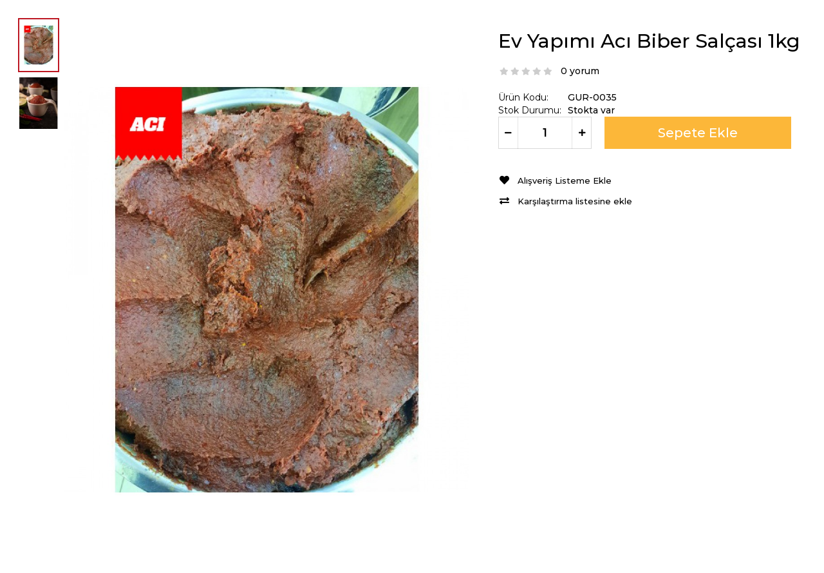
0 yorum (580, 71)
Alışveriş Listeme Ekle (565, 181)
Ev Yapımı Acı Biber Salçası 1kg (649, 41)
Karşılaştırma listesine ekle (575, 201)
